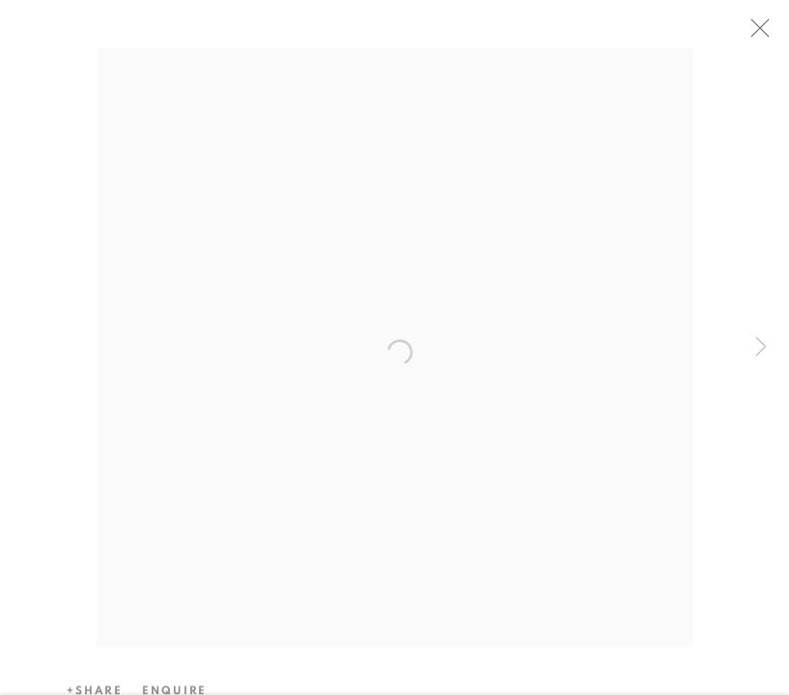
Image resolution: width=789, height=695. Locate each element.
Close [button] (763, 33)
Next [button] (761, 347)
